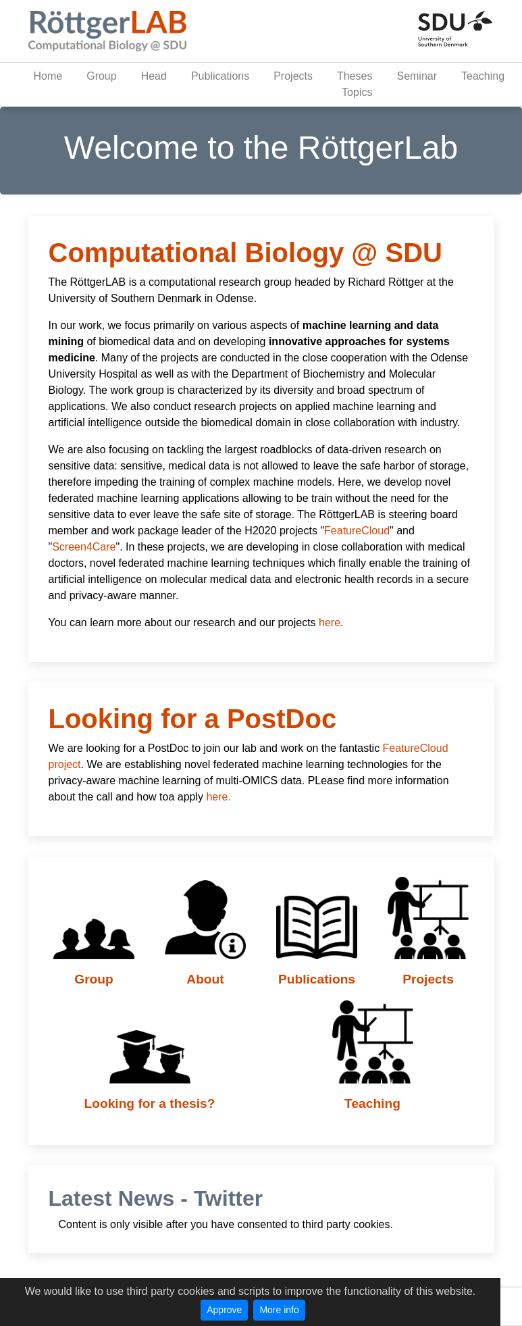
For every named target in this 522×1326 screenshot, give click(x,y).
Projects (293, 76)
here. (218, 796)
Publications (220, 76)
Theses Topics (354, 84)
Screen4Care (83, 547)
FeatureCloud (357, 530)
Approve (224, 1309)
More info (278, 1309)
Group (101, 76)
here (329, 622)
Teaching (482, 76)
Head (154, 76)
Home (48, 76)
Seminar (416, 76)
